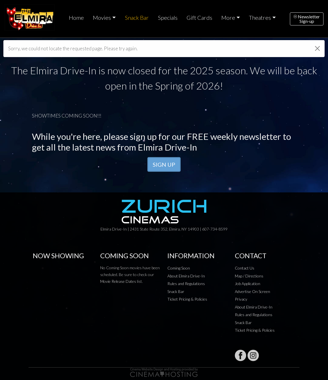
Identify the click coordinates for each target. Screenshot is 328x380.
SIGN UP (164, 164)
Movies (102, 17)
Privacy (241, 299)
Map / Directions (249, 275)
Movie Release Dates (118, 281)
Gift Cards (199, 17)
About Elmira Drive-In (186, 275)
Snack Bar (137, 17)
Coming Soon (178, 268)
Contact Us (244, 268)
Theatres (260, 17)
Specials (168, 17)
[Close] (317, 48)
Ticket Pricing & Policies (187, 299)
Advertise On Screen (252, 291)
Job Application (247, 283)
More (228, 17)
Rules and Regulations (186, 283)
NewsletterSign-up (307, 19)
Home (76, 17)
